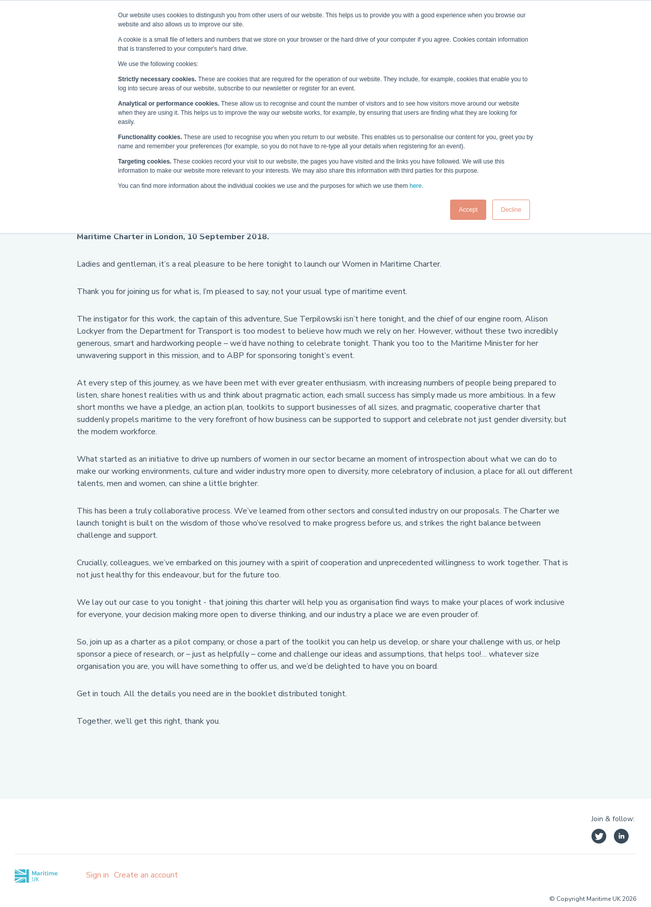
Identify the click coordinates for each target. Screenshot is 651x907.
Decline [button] (511, 209)
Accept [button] (468, 209)
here (415, 185)
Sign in (97, 875)
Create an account (146, 875)
